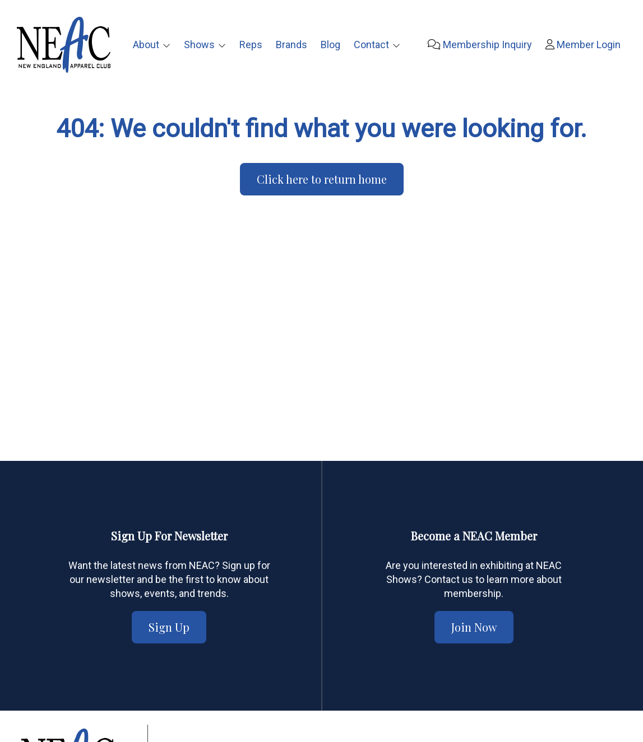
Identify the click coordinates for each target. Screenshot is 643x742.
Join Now (474, 626)
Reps (250, 44)
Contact (371, 44)
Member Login (583, 44)
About (146, 44)
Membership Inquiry (480, 44)
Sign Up (169, 626)
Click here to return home (322, 178)
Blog (330, 44)
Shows (199, 44)
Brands (291, 44)
